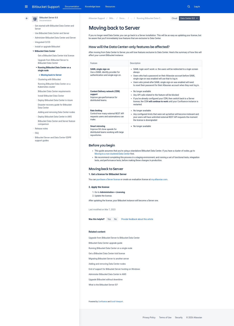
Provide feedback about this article (137, 219)
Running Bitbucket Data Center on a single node (110, 248)
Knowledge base (92, 6)
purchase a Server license (108, 179)
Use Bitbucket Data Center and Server (52, 33)
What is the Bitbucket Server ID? (103, 285)
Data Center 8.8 (189, 18)
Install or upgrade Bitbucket (47, 46)
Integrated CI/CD (42, 42)
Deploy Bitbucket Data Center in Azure (55, 100)
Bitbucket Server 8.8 (48, 17)
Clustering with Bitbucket (49, 79)
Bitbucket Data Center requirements (54, 91)
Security (179, 317)
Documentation (72, 6)
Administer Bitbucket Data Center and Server (55, 38)
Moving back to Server (51, 75)
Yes (109, 219)
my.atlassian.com (159, 179)
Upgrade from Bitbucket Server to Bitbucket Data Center (114, 238)
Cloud (174, 18)
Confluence (102, 302)
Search (188, 6)
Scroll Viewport (117, 302)
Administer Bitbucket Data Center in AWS (107, 274)
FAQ (37, 133)
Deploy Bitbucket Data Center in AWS (55, 116)
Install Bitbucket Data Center (51, 96)
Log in (197, 6)
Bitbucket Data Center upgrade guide (105, 243)
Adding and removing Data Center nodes (56, 112)
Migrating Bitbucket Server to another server (109, 258)
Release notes (41, 128)
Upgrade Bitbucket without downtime (106, 279)
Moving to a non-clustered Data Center (112, 154)
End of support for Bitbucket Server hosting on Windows (114, 269)
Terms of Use (165, 317)
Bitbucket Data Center (45, 51)
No (115, 219)
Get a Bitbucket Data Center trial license (56, 55)
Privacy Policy (149, 317)
